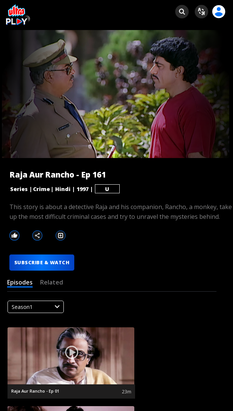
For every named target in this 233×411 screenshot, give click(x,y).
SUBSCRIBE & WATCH (41, 262)
